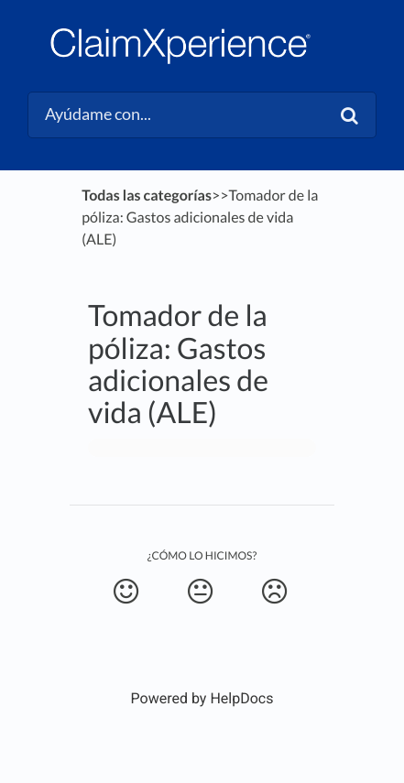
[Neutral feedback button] (199, 591)
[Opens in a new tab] (202, 698)
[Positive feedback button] (125, 591)
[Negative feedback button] (273, 591)
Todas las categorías (147, 195)
